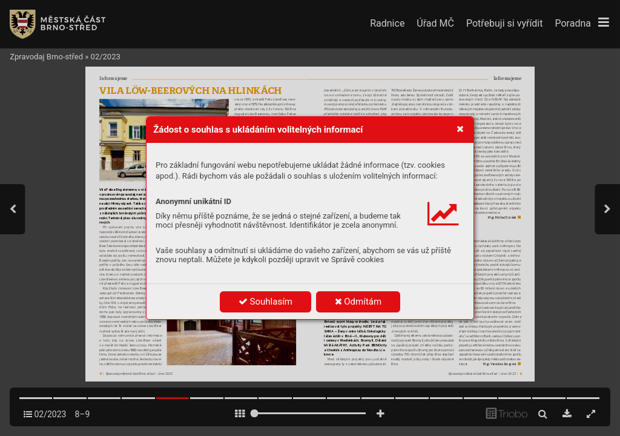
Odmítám (358, 301)
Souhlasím (265, 301)
